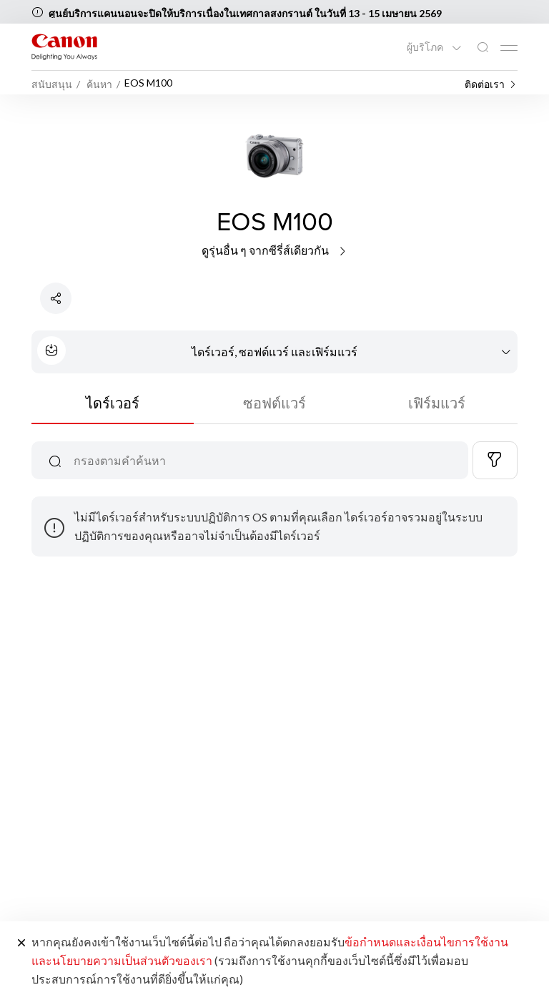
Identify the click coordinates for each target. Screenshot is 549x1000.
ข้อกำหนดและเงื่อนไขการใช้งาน (426, 941)
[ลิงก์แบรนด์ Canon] (64, 47)
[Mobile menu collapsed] (509, 48)
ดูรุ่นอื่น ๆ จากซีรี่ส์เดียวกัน (275, 250)
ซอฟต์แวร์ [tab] (274, 402)
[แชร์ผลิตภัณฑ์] (55, 298)
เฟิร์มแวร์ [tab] (436, 402)
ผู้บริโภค (426, 47)
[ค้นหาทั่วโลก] (482, 47)
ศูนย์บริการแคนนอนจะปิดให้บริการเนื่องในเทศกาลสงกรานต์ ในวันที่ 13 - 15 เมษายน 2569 (245, 13)
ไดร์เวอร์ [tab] (112, 402)
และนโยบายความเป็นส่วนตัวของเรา (121, 960)
